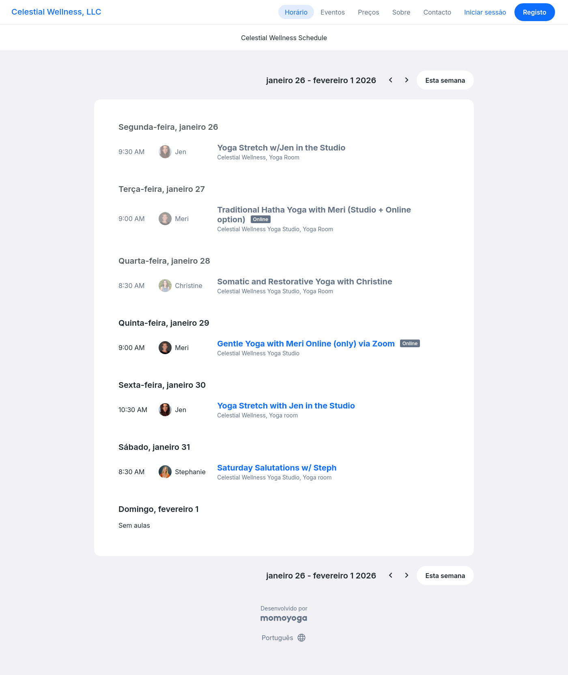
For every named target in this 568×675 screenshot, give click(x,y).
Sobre (401, 12)
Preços (368, 12)
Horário (296, 12)
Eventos (333, 12)
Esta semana (445, 80)
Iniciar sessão (485, 12)
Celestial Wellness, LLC (56, 12)
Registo (534, 12)
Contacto (437, 12)
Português (284, 638)
